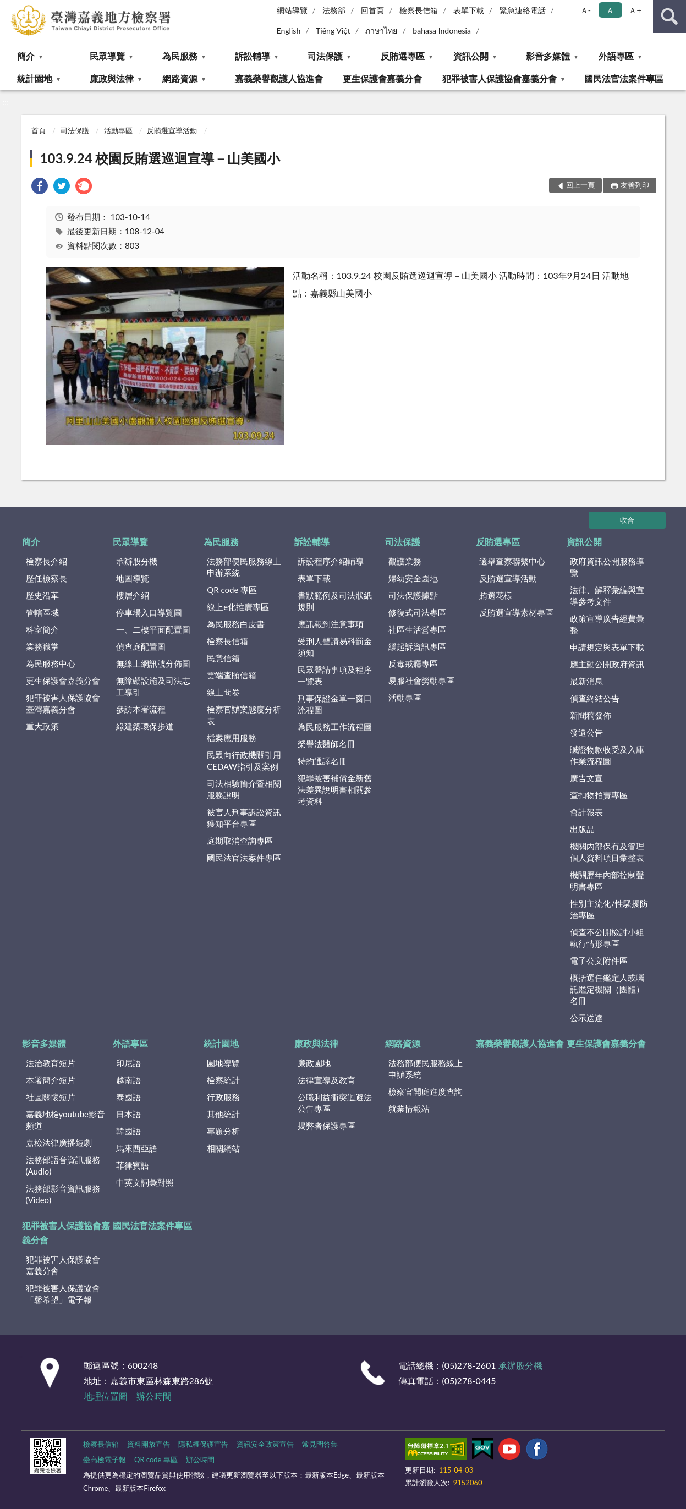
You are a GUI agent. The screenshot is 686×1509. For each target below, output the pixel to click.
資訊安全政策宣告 (265, 1444)
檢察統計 (223, 1080)
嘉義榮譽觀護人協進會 (279, 78)
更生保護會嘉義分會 (382, 78)
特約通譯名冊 (322, 761)
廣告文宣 (586, 778)
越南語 (128, 1080)
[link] (39, 187)
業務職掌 (42, 646)
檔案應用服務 (231, 738)
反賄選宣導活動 (172, 130)
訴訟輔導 (252, 56)
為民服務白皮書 (236, 624)
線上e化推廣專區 (238, 607)
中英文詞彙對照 (145, 1182)
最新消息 (586, 681)
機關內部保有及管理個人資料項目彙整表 (607, 852)
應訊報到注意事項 (331, 624)
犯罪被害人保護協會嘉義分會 (499, 78)
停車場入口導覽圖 (149, 612)
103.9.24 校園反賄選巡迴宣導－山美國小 (160, 158)
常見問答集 (320, 1444)
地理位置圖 (106, 1396)
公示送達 (586, 1018)
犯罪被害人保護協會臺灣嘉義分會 (63, 703)
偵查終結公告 (594, 698)
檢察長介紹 (46, 561)
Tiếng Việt (333, 30)
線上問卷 (223, 692)
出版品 (582, 829)
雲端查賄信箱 (231, 675)
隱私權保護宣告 (203, 1444)
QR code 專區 (232, 590)
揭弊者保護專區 (326, 1126)
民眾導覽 (107, 56)
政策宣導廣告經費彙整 (607, 624)
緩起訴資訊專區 (417, 646)
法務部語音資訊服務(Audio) (63, 1165)
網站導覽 (292, 10)
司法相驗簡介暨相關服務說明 (244, 789)
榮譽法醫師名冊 (326, 744)
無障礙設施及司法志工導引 (153, 686)
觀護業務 (404, 561)
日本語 (128, 1114)
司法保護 (325, 56)
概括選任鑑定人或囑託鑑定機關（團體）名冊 (607, 989)
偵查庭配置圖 (141, 646)
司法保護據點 (413, 595)
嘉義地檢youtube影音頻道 (65, 1120)
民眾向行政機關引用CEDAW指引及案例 (244, 760)
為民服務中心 (50, 663)
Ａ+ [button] (635, 10)
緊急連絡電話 (523, 10)
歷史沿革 (42, 595)
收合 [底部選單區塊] (627, 519)
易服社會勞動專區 (421, 680)
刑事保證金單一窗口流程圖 (335, 704)
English (289, 30)
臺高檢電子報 (104, 1459)
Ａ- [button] (585, 10)
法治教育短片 (50, 1063)
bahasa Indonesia (442, 30)
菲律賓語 (132, 1165)
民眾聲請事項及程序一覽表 (335, 675)
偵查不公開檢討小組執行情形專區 (607, 937)
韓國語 (128, 1131)
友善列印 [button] (635, 184)
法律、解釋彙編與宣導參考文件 (607, 595)
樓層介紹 (132, 595)
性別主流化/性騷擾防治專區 (609, 909)
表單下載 (468, 10)
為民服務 (179, 56)
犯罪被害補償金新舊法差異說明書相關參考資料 (335, 789)
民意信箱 (223, 658)
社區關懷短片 (50, 1097)
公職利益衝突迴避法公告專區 (335, 1102)
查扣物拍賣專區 (599, 795)
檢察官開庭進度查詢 (425, 1091)
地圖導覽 (132, 578)
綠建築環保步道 (145, 726)
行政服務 (223, 1097)
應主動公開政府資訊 (607, 664)
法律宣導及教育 (326, 1080)
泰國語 (128, 1097)
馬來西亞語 (136, 1148)
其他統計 (223, 1114)
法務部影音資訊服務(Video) (63, 1194)
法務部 (333, 10)
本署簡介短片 (50, 1080)
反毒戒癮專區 (413, 663)
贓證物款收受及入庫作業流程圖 (607, 755)
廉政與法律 (112, 78)
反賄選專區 (403, 56)
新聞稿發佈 (590, 715)
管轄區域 (42, 612)
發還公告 (586, 732)
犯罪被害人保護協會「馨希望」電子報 (63, 1293)
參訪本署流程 (141, 709)
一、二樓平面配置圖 (153, 629)
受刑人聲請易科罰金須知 (335, 646)
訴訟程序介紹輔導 (331, 561)
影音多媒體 (548, 56)
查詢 (669, 16)
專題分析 (223, 1131)
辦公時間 (154, 1396)
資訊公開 (471, 56)
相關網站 (223, 1148)
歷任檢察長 (46, 578)
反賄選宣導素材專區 (516, 612)
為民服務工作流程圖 (335, 727)
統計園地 (34, 78)
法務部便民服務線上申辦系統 (244, 567)
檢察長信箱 (418, 10)
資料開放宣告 (148, 1444)
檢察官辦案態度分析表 (244, 715)
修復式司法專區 (417, 612)
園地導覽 (223, 1063)
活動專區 (118, 130)
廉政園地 (314, 1063)
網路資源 (179, 78)
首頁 (38, 130)
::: (9, 8)
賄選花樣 (495, 595)
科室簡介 (42, 629)
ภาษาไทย (381, 30)
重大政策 (42, 726)
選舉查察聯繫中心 (512, 561)
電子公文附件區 (599, 960)
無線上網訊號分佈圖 (153, 663)
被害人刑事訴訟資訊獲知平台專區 (244, 817)
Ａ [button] (610, 10)
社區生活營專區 (417, 629)
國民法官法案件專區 (623, 78)
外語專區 (616, 56)
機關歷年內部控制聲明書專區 (607, 880)
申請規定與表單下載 (607, 647)
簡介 (26, 56)
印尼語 (128, 1063)
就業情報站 (409, 1108)
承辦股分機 (136, 561)
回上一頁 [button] (580, 184)
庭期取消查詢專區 (240, 841)
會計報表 (586, 812)
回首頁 (372, 10)
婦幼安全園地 (413, 578)
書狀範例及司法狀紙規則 (335, 601)
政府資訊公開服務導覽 (607, 567)
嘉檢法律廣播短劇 (59, 1143)
